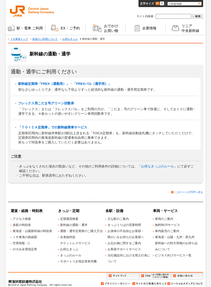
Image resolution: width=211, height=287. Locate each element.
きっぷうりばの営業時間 (124, 225)
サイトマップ (123, 276)
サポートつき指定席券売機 (78, 261)
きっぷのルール (70, 255)
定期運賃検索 (69, 219)
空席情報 (19, 243)
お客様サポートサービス (124, 249)
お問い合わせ (187, 276)
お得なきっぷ (70, 38)
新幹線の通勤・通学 (73, 225)
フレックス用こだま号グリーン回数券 (46, 103)
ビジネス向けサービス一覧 (173, 255)
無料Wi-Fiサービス (167, 225)
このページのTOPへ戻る (189, 192)
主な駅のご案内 (118, 219)
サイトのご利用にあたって (149, 283)
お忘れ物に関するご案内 (124, 243)
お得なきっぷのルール (157, 166)
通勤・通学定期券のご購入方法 (81, 231)
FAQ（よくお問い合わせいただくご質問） (155, 276)
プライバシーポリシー (116, 283)
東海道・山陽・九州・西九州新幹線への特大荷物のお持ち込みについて (176, 243)
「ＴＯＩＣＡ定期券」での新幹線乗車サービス (52, 127)
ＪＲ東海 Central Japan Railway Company (32, 11)
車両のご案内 (164, 219)
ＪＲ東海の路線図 (25, 237)
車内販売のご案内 (167, 231)
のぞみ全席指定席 (25, 249)
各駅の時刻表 (22, 225)
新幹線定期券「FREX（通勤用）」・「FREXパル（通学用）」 (64, 84)
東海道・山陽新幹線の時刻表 (32, 231)
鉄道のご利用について (45, 38)
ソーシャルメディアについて (185, 283)
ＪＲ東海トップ (19, 38)
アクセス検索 (22, 219)
